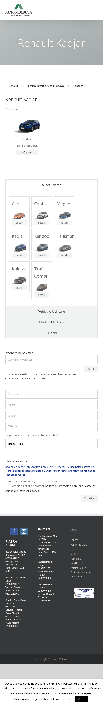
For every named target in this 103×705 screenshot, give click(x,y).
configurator (27, 152)
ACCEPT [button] (81, 699)
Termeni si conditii (76, 561)
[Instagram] (24, 531)
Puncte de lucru (79, 544)
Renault (13, 86)
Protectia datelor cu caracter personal (81, 574)
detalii (19, 222)
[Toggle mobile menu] (96, 7)
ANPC (73, 554)
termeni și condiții (29, 490)
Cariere (74, 539)
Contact (78, 86)
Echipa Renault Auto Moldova (46, 86)
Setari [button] (67, 699)
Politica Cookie (78, 567)
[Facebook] (14, 531)
